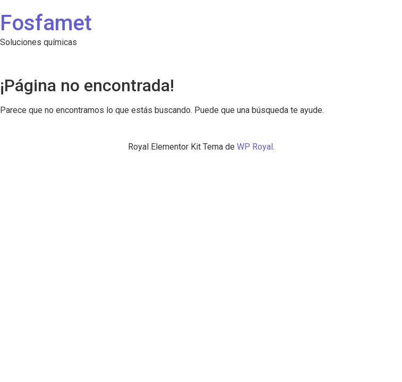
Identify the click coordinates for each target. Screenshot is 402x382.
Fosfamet (46, 23)
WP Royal (255, 147)
